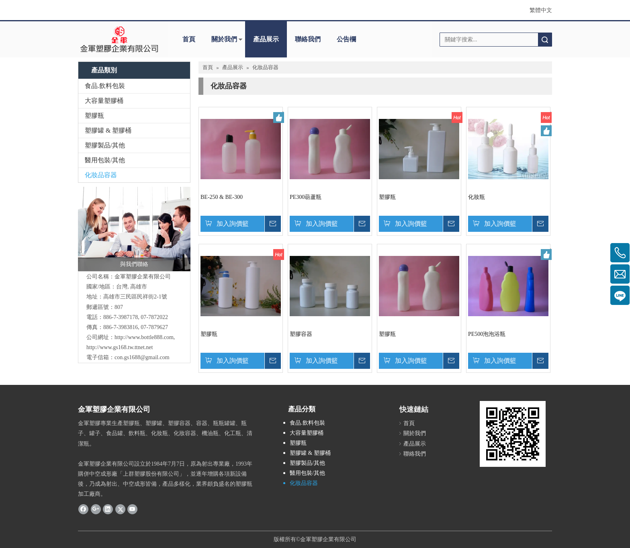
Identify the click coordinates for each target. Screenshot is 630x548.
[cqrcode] (513, 434)
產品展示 (266, 39)
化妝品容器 (101, 175)
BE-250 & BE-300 (221, 197)
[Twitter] (120, 509)
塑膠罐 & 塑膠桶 (108, 130)
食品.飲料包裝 (105, 85)
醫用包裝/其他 (105, 160)
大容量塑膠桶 (104, 100)
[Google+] (96, 509)
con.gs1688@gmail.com (142, 357)
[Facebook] (83, 509)
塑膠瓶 (94, 115)
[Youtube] (132, 509)
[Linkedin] (108, 509)
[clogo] (119, 39)
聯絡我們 (308, 39)
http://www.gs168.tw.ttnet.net (119, 347)
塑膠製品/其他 (105, 145)
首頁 (188, 39)
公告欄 (346, 39)
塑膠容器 (301, 334)
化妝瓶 (476, 197)
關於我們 (224, 39)
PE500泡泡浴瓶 (486, 334)
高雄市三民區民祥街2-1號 (135, 297)
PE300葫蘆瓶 (305, 197)
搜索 (545, 39)
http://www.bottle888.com (144, 337)
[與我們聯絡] (134, 229)
